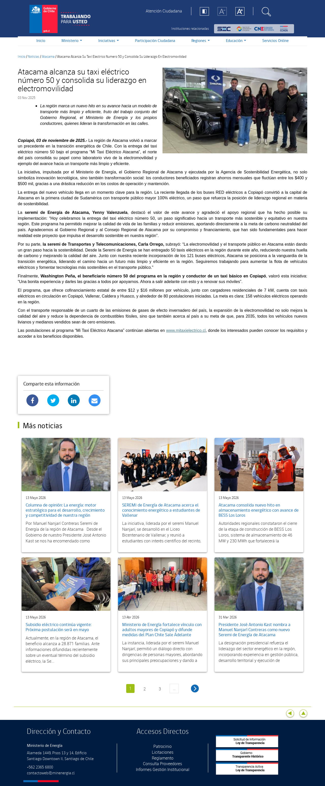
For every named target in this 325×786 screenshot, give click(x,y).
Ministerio (71, 41)
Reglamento (162, 758)
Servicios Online (275, 41)
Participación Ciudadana (155, 41)
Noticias (33, 56)
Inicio (40, 41)
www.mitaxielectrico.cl (186, 330)
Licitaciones (162, 752)
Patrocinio (162, 746)
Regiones (200, 41)
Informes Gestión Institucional (162, 769)
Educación (236, 41)
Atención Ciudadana (164, 11)
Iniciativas (108, 41)
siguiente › (195, 688)
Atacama (48, 56)
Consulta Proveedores (162, 763)
